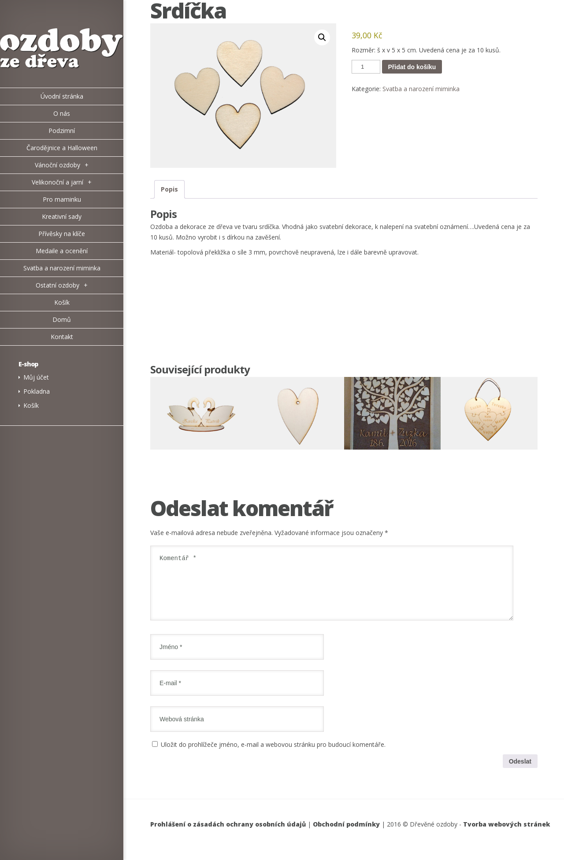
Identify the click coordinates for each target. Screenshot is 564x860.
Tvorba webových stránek (506, 834)
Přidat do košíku (412, 66)
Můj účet (36, 377)
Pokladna (36, 391)
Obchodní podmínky (346, 834)
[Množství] (366, 67)
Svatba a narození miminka (421, 89)
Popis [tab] (169, 189)
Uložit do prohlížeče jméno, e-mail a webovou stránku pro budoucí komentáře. (273, 755)
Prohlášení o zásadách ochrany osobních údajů (228, 834)
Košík (31, 405)
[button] (322, 37)
